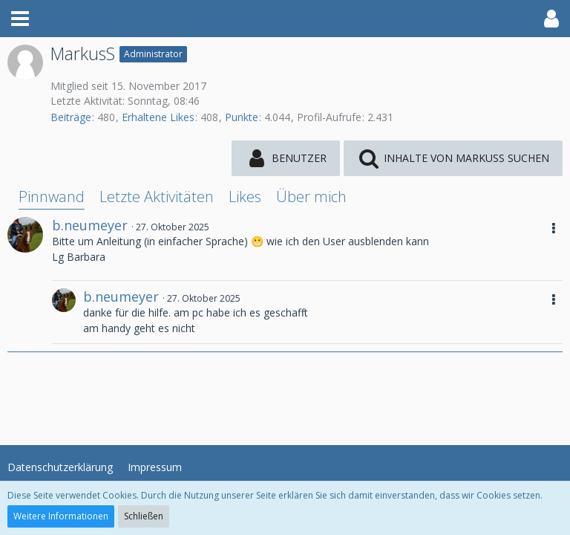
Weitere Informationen (60, 516)
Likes (245, 197)
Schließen (143, 516)
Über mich (311, 197)
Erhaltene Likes (158, 117)
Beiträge (70, 117)
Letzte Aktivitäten (156, 197)
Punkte (241, 117)
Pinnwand (52, 197)
